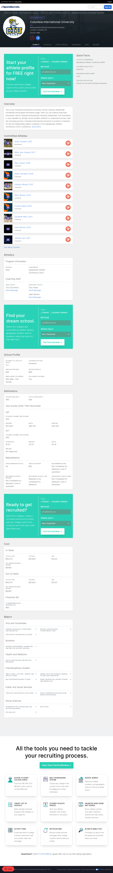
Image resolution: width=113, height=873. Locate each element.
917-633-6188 (43, 854)
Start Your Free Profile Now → (56, 765)
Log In (110, 2)
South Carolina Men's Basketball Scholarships (55, 13)
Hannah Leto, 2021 (23, 238)
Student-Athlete (59, 61)
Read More (36, 127)
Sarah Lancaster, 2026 (24, 174)
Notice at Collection (73, 869)
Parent (45, 61)
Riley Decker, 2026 (23, 163)
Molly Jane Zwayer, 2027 (25, 152)
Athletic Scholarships (11, 13)
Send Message (12, 290)
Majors (96, 44)
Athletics (47, 44)
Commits (35, 44)
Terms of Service (105, 869)
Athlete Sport (47, 78)
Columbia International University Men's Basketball (88, 13)
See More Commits (12, 247)
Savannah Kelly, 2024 (24, 217)
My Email (45, 66)
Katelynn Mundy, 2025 (24, 184)
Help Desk (18, 2)
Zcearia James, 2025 (23, 206)
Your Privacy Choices (90, 869)
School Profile (62, 44)
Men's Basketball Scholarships (29, 13)
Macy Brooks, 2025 (23, 195)
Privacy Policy (61, 869)
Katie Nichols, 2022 (23, 227)
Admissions (76, 44)
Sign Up (108, 7)
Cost (87, 44)
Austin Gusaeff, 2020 (24, 141)
